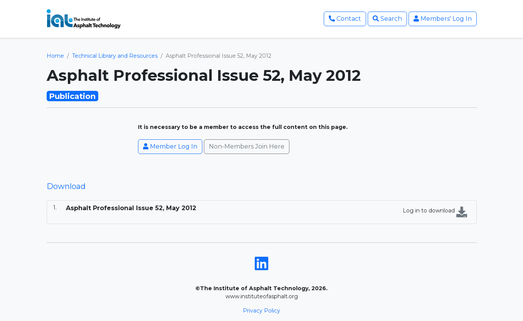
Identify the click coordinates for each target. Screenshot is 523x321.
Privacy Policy (261, 310)
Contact (345, 18)
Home (55, 55)
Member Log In (170, 146)
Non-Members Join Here (246, 146)
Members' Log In (443, 18)
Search (387, 18)
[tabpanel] (262, 212)
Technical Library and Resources (115, 55)
